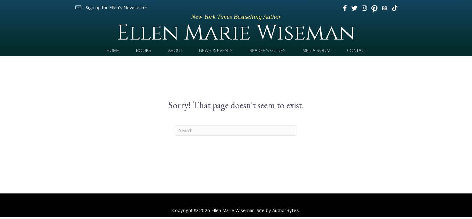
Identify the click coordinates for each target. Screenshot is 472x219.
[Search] (236, 130)
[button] (111, 7)
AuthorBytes (285, 210)
